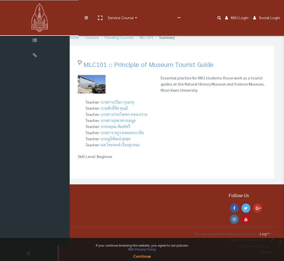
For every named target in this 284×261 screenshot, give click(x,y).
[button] (93, 9)
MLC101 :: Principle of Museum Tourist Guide (162, 64)
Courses (105, 37)
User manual (145, 8)
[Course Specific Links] (36, 41)
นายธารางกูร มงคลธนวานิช (135, 132)
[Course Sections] (36, 26)
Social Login (266, 8)
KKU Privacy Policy (142, 249)
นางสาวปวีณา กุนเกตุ (130, 101)
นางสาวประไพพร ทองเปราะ (137, 114)
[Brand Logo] (36, 9)
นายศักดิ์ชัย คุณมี (127, 108)
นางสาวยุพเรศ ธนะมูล (131, 120)
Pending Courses (132, 37)
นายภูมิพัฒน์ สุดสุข (129, 138)
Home (87, 37)
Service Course (114, 8)
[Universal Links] (36, 56)
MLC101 (160, 37)
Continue (142, 256)
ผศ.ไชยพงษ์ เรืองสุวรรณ (133, 144)
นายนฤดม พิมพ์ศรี (128, 126)
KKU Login (236, 8)
